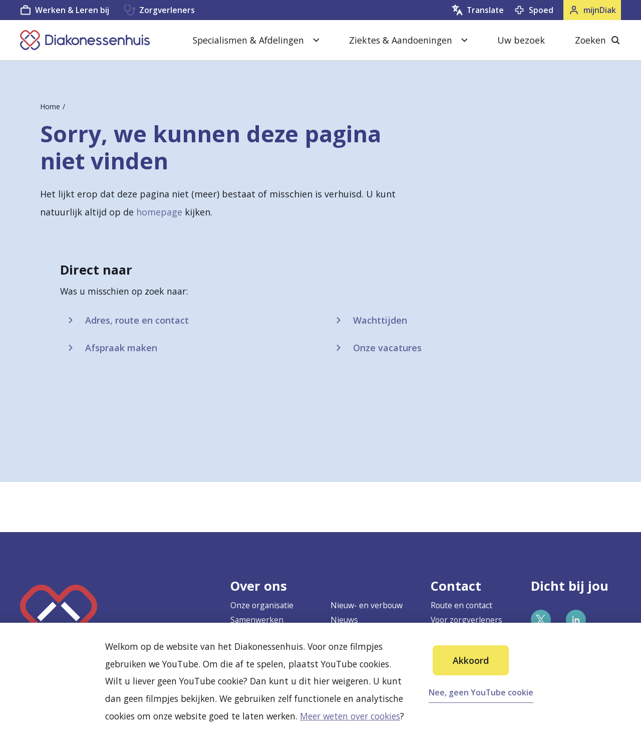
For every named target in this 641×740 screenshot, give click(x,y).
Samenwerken (256, 619)
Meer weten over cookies (350, 716)
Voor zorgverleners (466, 619)
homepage (159, 212)
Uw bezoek (521, 40)
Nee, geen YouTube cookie (481, 692)
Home (50, 106)
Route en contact (461, 605)
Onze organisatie (261, 605)
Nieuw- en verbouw (367, 605)
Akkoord (471, 660)
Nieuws (344, 619)
